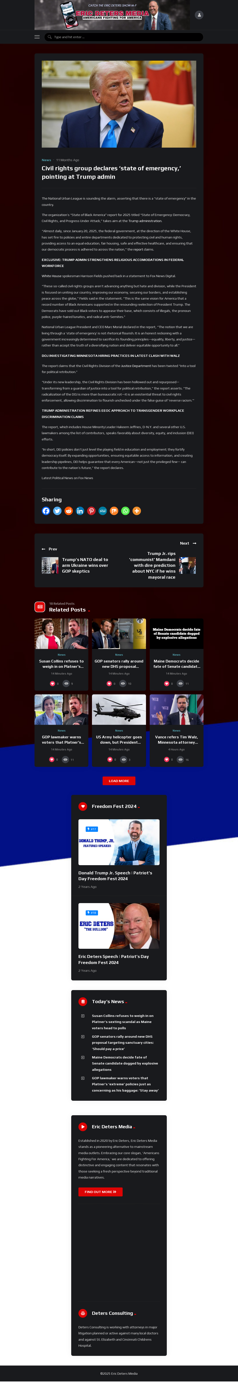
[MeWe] (102, 511)
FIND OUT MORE (100, 1192)
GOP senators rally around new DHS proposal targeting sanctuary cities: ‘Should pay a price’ (123, 1043)
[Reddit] (68, 511)
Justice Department (136, 366)
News (46, 160)
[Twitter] (57, 511)
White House (52, 276)
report (138, 249)
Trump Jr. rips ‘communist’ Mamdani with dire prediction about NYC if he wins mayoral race (152, 565)
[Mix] (114, 511)
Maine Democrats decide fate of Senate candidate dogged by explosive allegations (125, 1063)
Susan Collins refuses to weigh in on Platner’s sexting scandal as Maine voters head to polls (123, 1022)
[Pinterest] (91, 511)
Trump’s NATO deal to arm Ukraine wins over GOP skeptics (85, 565)
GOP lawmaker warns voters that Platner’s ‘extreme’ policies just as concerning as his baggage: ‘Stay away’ (125, 1084)
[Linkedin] (80, 511)
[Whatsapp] (125, 511)
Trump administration (144, 221)
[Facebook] (46, 511)
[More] (137, 511)
